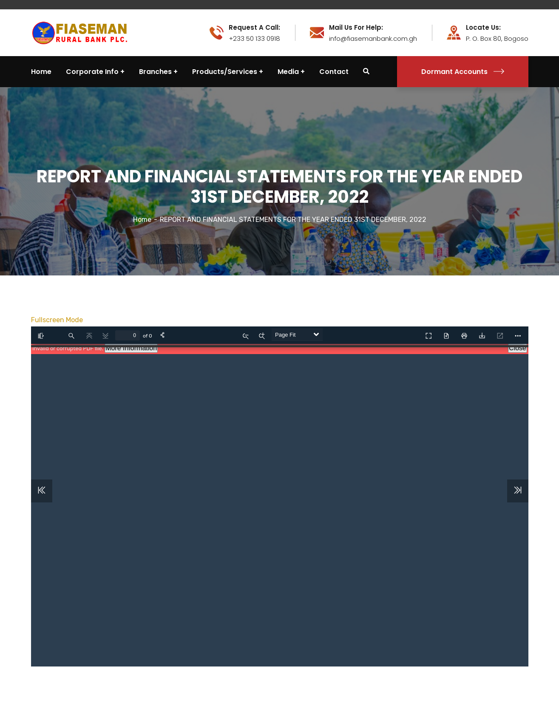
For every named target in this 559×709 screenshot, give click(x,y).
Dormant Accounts (462, 72)
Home (142, 220)
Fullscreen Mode (57, 320)
